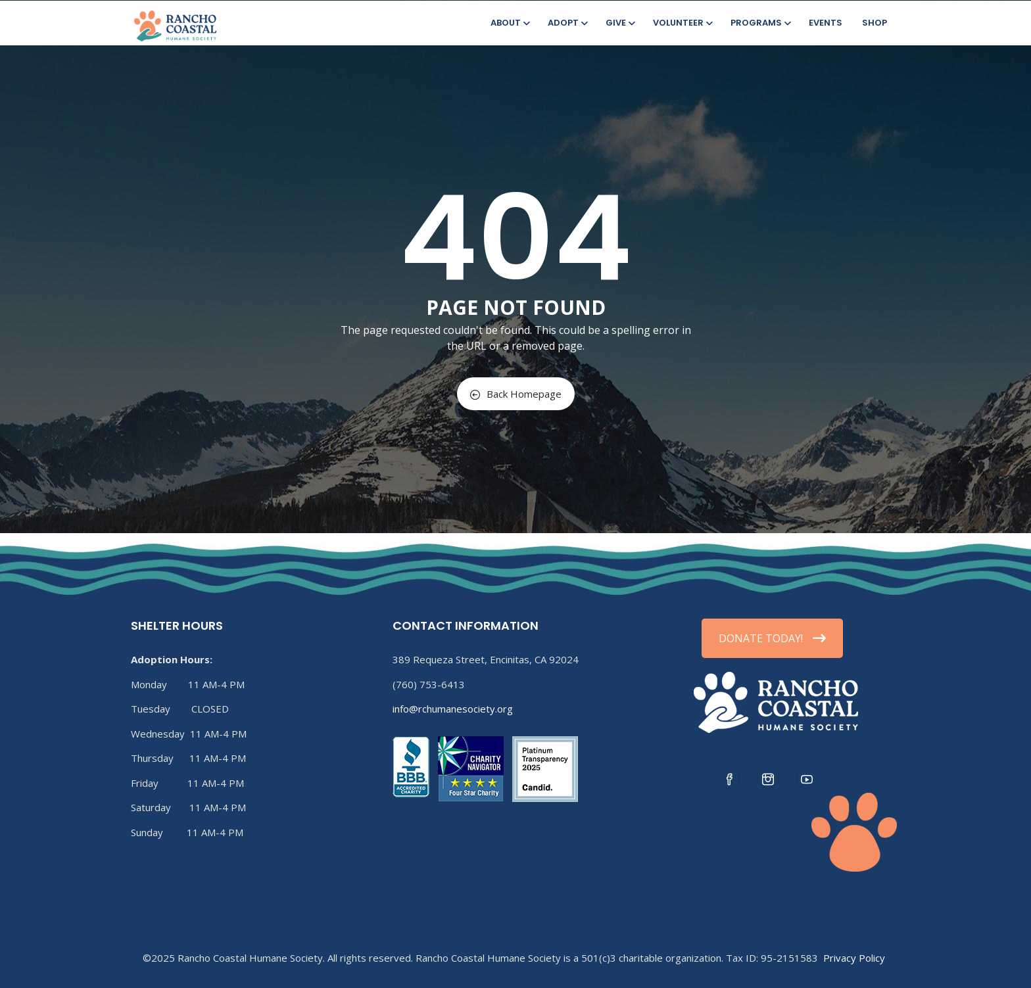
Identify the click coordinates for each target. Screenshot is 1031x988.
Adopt (567, 22)
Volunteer (682, 22)
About (509, 22)
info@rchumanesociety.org (453, 708)
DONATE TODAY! (772, 638)
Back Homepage (516, 393)
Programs (760, 22)
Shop (874, 22)
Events (825, 22)
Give (619, 22)
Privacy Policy (854, 957)
